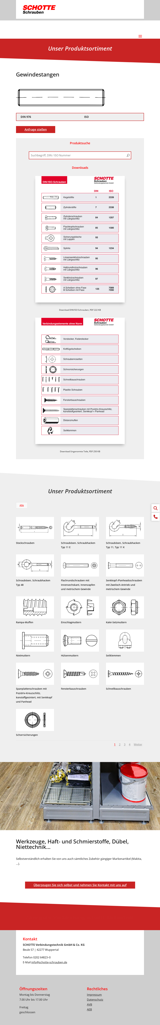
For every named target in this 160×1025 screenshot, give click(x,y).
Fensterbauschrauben (73, 688)
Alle (22, 505)
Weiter (138, 744)
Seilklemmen (113, 655)
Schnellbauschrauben (118, 688)
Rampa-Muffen (24, 622)
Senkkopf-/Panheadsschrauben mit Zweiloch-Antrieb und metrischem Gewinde (124, 585)
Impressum (94, 995)
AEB (89, 1009)
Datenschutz (95, 999)
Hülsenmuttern (69, 655)
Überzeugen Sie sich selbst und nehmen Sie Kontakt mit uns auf (80, 885)
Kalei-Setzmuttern (116, 622)
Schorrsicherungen (26, 734)
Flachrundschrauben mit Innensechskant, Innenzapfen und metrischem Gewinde (78, 585)
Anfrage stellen (36, 129)
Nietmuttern (23, 655)
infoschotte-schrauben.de (49, 962)
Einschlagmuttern (71, 622)
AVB (89, 1004)
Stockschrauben (25, 543)
